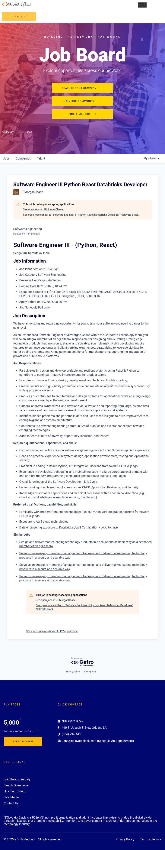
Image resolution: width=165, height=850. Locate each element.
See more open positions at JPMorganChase (52, 631)
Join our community (82, 101)
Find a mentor (82, 114)
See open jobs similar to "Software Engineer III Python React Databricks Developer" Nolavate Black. (81, 214)
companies (23, 158)
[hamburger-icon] (142, 5)
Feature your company (82, 88)
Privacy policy (73, 671)
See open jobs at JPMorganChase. (43, 209)
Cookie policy (89, 671)
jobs (6, 158)
